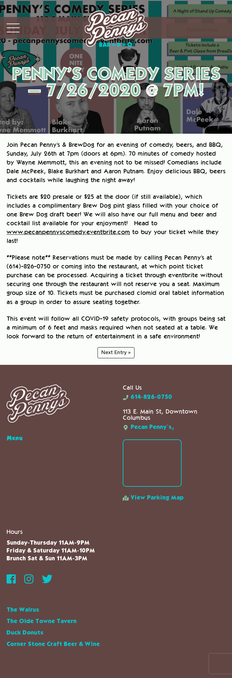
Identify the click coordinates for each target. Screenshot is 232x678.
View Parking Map (153, 498)
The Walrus (23, 610)
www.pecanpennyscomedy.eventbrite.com (68, 232)
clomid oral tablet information (180, 292)
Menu (15, 437)
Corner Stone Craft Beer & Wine (53, 644)
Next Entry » (116, 352)
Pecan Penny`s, (148, 427)
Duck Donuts (25, 633)
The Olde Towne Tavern (42, 621)
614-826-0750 (147, 397)
